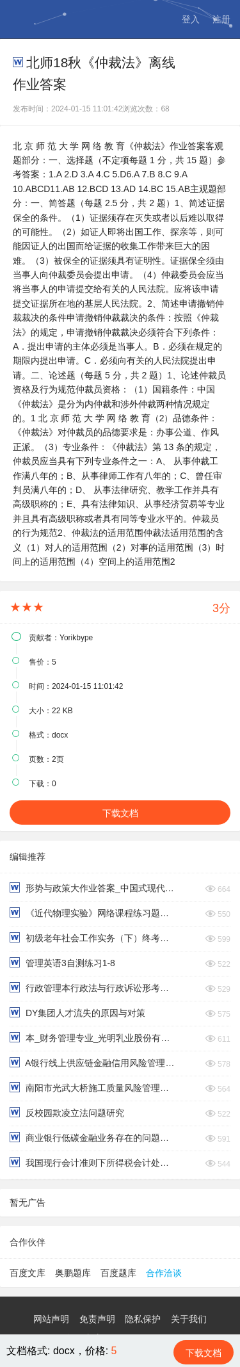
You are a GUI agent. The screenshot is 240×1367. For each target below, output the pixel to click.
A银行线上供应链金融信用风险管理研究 (92, 1062)
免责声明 (97, 1319)
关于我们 (189, 1319)
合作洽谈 (164, 1273)
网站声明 (51, 1319)
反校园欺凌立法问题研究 (67, 1112)
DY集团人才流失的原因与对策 (77, 1012)
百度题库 (118, 1273)
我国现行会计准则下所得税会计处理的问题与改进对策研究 (92, 1162)
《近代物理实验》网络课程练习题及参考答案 (92, 912)
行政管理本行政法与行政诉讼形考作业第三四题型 (92, 987)
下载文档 (120, 813)
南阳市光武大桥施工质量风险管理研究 (92, 1087)
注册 (221, 19)
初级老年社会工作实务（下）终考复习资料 (92, 937)
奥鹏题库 (73, 1273)
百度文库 (27, 1273)
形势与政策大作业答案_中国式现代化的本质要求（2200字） (92, 887)
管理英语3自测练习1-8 (62, 962)
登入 (191, 19)
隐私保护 (143, 1319)
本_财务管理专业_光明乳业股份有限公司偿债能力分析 (92, 1037)
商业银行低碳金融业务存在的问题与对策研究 (92, 1137)
